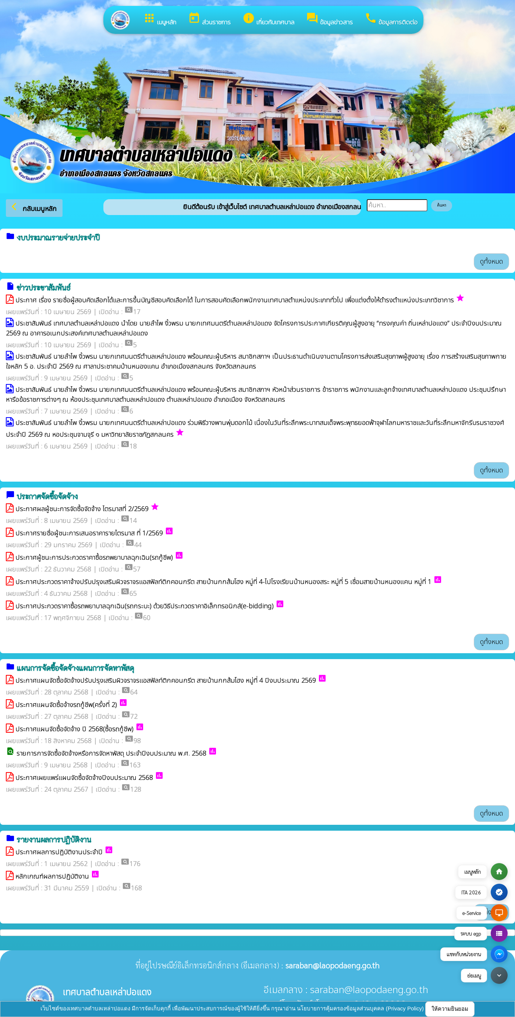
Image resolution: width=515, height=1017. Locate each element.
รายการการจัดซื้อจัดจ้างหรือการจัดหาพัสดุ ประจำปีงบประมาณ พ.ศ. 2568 (111, 754)
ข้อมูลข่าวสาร (329, 19)
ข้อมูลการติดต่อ (391, 19)
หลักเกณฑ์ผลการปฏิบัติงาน (52, 876)
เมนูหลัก (159, 19)
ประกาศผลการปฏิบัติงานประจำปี (59, 852)
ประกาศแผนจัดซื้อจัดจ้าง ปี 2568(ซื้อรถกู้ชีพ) (74, 729)
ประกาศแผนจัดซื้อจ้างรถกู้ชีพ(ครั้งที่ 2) (66, 705)
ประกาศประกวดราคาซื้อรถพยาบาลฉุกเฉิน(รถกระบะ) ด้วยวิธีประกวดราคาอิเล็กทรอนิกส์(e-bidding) (144, 606)
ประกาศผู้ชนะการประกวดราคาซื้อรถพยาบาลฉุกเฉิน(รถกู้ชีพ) (94, 558)
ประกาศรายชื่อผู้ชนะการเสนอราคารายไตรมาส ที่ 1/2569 (89, 533)
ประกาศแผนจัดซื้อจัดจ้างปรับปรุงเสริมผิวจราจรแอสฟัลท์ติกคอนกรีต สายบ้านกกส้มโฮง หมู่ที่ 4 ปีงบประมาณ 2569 (165, 681)
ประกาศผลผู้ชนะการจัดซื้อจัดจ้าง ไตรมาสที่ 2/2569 (82, 509)
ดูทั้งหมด (491, 262)
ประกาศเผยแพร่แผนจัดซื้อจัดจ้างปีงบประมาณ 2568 (84, 778)
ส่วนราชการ (209, 19)
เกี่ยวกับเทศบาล (268, 19)
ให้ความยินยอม (449, 1009)
